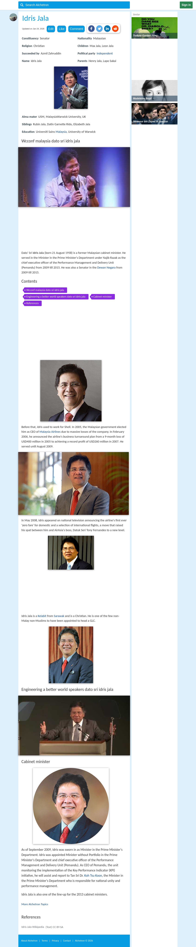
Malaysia (61, 132)
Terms (45, 940)
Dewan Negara (106, 267)
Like (61, 29)
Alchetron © (84, 940)
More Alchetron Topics (34, 904)
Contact (67, 940)
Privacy (55, 940)
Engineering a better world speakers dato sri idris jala (55, 296)
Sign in (186, 4)
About (29, 940)
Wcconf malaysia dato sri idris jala (45, 290)
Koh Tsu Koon (93, 876)
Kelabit (42, 616)
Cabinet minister (102, 296)
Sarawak (59, 616)
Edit (50, 29)
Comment (76, 29)
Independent (105, 53)
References (32, 303)
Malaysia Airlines (50, 431)
